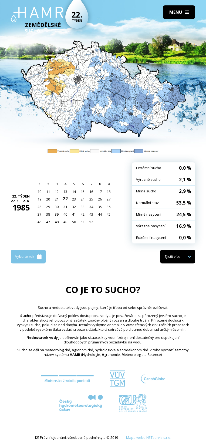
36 (108, 206)
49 (65, 221)
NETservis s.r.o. (158, 437)
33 (83, 206)
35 (100, 206)
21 (57, 199)
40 (65, 214)
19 (39, 199)
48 (57, 221)
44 (100, 214)
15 (83, 191)
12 (57, 191)
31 (65, 206)
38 (48, 214)
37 (39, 214)
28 (39, 206)
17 (100, 191)
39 (57, 214)
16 (91, 191)
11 (48, 191)
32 (74, 206)
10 (39, 191)
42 (83, 214)
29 (48, 206)
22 (65, 199)
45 (108, 214)
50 (74, 221)
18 (108, 191)
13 (65, 191)
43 (91, 214)
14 (74, 191)
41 (74, 214)
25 (91, 199)
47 (48, 221)
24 (83, 199)
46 (39, 221)
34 (91, 206)
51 (83, 221)
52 (91, 221)
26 (100, 199)
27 (108, 199)
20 (48, 199)
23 (74, 199)
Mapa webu (136, 437)
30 (57, 206)
